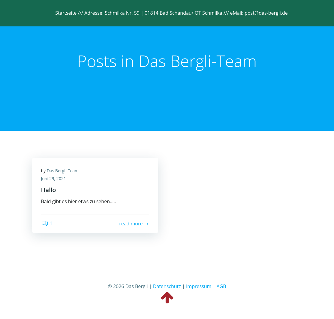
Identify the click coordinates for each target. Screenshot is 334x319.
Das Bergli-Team (63, 170)
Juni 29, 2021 (53, 178)
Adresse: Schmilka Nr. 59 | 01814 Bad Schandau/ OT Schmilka (154, 13)
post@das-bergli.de (266, 13)
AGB (221, 286)
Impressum (198, 286)
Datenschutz (167, 286)
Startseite (66, 13)
